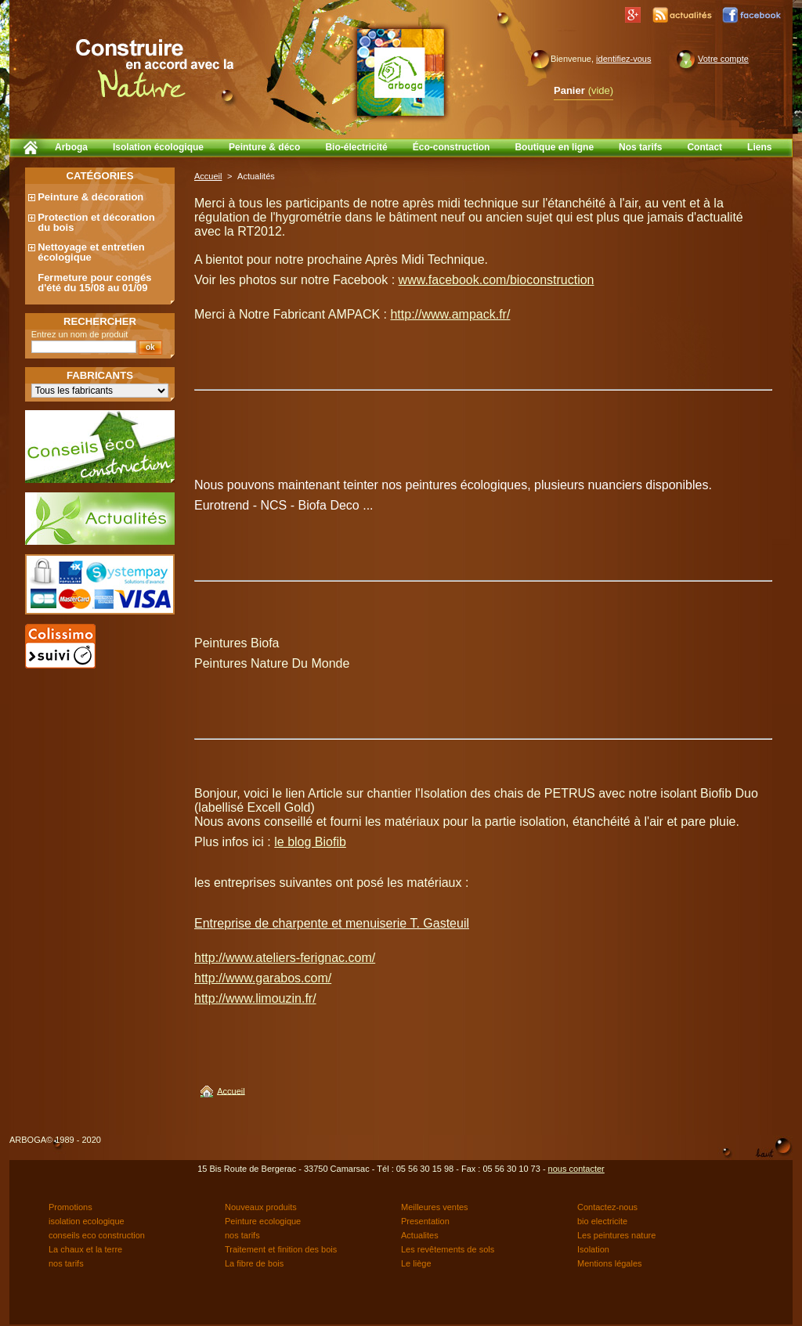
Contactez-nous (607, 1207)
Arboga (71, 147)
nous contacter (576, 1168)
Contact (704, 147)
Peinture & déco (264, 147)
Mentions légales (609, 1263)
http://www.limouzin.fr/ (255, 998)
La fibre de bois (254, 1263)
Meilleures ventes (434, 1207)
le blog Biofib (310, 842)
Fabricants (100, 375)
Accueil (208, 176)
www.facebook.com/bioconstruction (496, 279)
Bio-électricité (356, 147)
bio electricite (602, 1221)
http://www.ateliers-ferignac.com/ (284, 957)
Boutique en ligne (554, 147)
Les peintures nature (616, 1235)
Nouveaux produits (261, 1207)
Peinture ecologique (263, 1221)
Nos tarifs (640, 147)
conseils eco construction (97, 1235)
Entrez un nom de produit (79, 334)
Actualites (420, 1235)
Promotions (70, 1207)
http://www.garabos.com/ (262, 978)
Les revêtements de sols (447, 1249)
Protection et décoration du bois (96, 222)
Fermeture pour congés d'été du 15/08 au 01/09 (94, 283)
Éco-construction (451, 147)
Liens (759, 147)
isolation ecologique (87, 1221)
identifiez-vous (623, 58)
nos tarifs (242, 1235)
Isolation (593, 1249)
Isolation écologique (158, 147)
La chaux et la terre (85, 1249)
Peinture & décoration (90, 197)
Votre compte (723, 58)
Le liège (416, 1263)
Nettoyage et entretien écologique (91, 252)
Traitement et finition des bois (281, 1249)
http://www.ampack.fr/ (450, 314)
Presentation (425, 1221)
